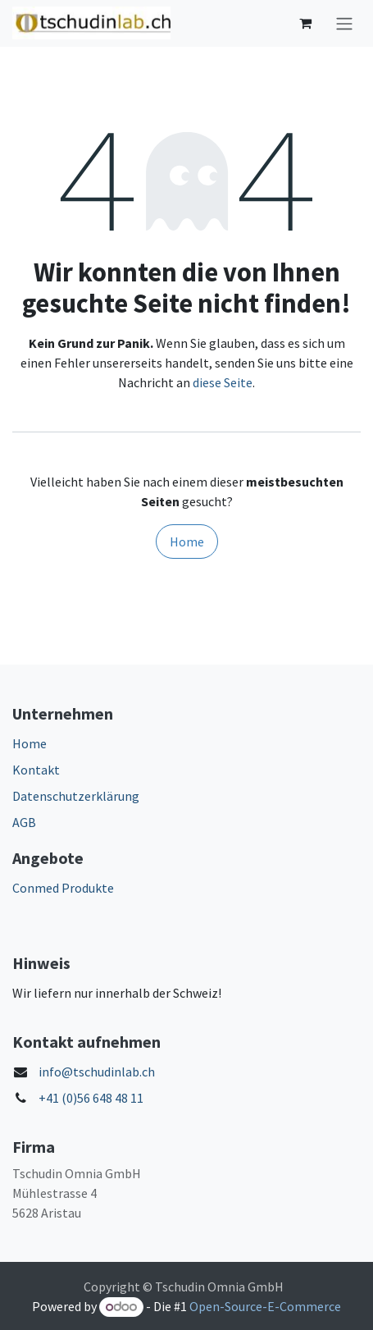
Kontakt (36, 769)
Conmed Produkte (63, 888)
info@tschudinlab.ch (97, 1071)
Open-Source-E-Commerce (265, 1306)
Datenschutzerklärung (75, 796)
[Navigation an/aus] (344, 23)
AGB (24, 822)
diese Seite (222, 382)
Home (187, 541)
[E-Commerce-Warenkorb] (305, 23)
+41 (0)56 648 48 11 (91, 1098)
